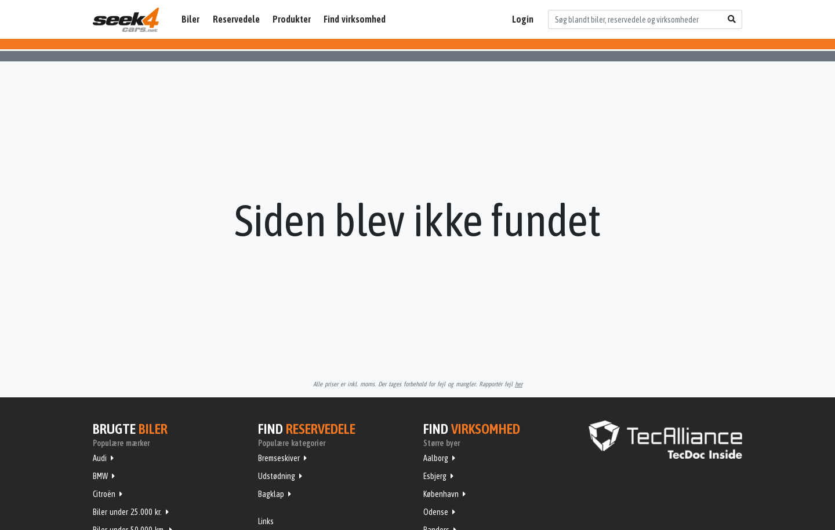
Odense (435, 512)
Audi (100, 458)
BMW (100, 476)
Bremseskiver (279, 458)
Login (522, 19)
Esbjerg (434, 476)
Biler (190, 19)
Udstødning (276, 476)
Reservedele (236, 19)
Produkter (292, 19)
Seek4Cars (126, 20)
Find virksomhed (355, 19)
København (441, 494)
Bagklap (271, 494)
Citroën (104, 494)
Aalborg (435, 458)
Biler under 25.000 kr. (127, 512)
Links (266, 521)
